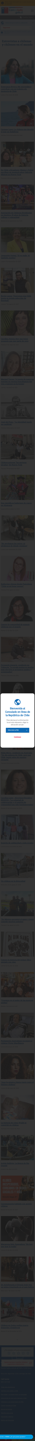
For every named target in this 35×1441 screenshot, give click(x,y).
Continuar (17, 737)
